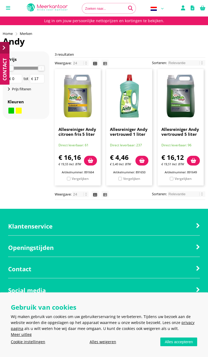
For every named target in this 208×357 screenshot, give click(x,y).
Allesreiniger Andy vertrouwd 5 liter (180, 132)
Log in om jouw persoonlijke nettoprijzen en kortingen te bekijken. (104, 20)
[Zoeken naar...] (130, 8)
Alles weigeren (103, 341)
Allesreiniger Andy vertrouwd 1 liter (129, 132)
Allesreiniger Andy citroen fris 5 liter (77, 132)
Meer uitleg (21, 334)
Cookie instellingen (28, 341)
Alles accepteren (179, 342)
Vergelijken (80, 178)
